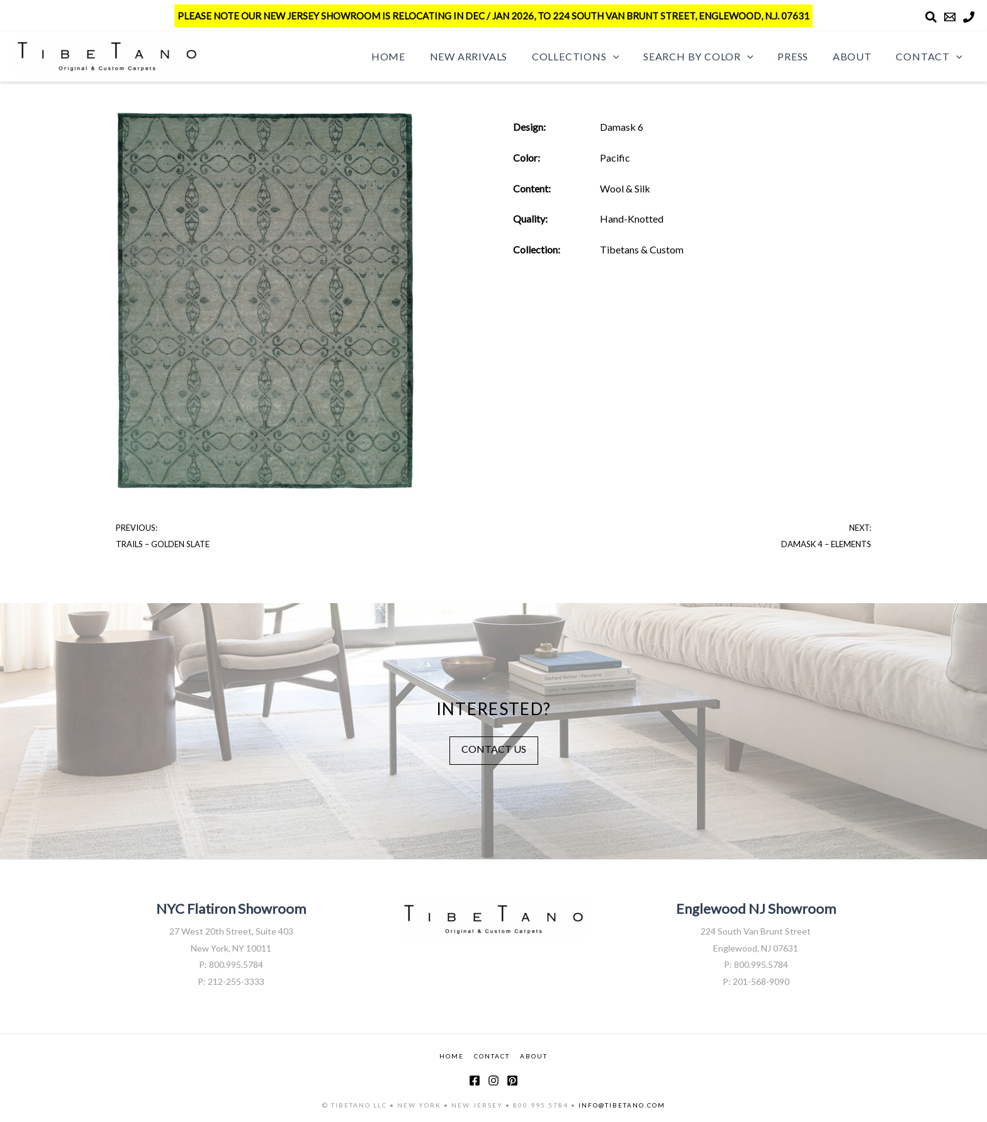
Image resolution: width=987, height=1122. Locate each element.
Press (803, 56)
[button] (632, 56)
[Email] (950, 17)
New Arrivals (492, 56)
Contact (931, 56)
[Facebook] (474, 1080)
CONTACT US (493, 749)
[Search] (931, 17)
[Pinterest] (512, 1080)
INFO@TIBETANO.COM (621, 1105)
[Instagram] (493, 1080)
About (858, 56)
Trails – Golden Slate (163, 544)
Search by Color (713, 56)
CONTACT (492, 1056)
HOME (451, 1056)
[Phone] (968, 17)
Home (415, 56)
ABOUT (534, 1056)
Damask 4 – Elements (826, 544)
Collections (594, 56)
